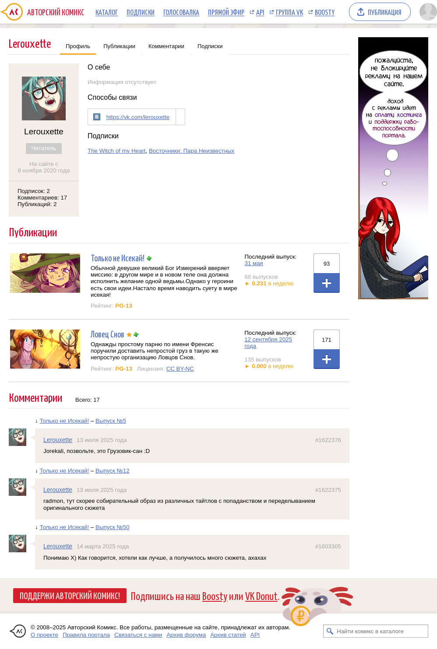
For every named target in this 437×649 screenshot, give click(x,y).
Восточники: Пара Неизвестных (191, 150)
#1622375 (328, 490)
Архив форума (186, 634)
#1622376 (328, 440)
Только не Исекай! (117, 257)
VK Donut (261, 595)
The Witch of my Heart (117, 150)
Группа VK (289, 12)
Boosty (325, 12)
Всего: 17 (87, 399)
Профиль (78, 46)
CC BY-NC (180, 368)
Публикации (119, 46)
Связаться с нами (138, 634)
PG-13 (123, 305)
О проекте (44, 634)
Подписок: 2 (34, 191)
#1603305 (328, 546)
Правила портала (86, 634)
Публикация (385, 12)
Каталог (106, 12)
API (260, 12)
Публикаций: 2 (37, 204)
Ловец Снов (107, 333)
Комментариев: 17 (42, 197)
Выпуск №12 (112, 470)
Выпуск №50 (112, 527)
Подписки (141, 12)
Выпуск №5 (110, 420)
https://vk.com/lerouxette (137, 117)
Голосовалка (181, 12)
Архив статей (228, 634)
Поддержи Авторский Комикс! (70, 595)
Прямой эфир (226, 12)
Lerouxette (57, 439)
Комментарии (166, 46)
